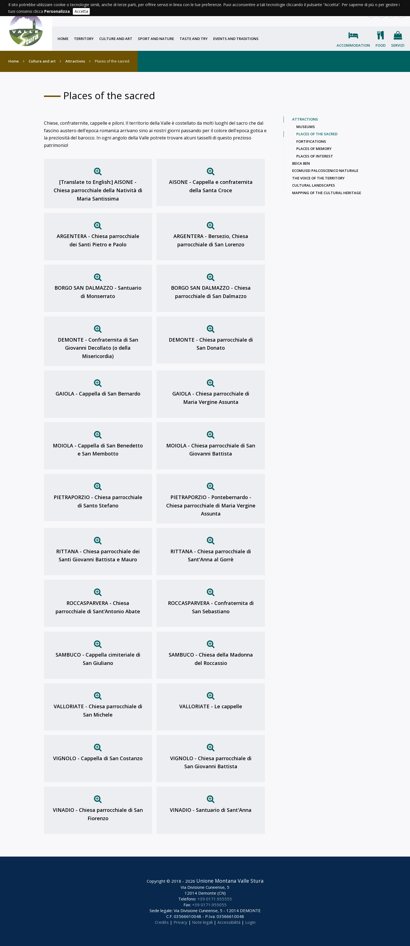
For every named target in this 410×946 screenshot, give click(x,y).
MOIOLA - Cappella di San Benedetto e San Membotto (98, 449)
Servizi (397, 45)
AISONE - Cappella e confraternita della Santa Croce (211, 186)
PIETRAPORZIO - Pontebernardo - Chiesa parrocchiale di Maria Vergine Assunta (210, 505)
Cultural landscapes (313, 185)
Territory (84, 38)
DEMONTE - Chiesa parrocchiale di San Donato (211, 343)
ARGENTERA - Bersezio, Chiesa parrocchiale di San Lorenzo (210, 240)
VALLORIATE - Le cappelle (210, 706)
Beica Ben (301, 163)
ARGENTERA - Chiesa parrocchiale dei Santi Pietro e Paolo (98, 240)
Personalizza (57, 11)
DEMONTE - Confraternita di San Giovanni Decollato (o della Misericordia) (98, 347)
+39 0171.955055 (209, 904)
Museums (305, 126)
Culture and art (115, 38)
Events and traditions (236, 38)
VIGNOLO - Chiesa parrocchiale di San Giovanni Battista (211, 762)
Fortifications (311, 141)
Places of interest (314, 156)
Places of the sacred (316, 133)
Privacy (180, 922)
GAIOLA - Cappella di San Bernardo (98, 393)
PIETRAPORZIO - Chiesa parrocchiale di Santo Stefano (98, 501)
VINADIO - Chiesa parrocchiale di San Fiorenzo (98, 814)
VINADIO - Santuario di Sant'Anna (211, 810)
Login (250, 922)
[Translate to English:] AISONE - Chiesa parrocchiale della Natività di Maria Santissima (98, 190)
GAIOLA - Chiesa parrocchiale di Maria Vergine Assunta (210, 397)
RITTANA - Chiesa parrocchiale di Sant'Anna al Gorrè (210, 555)
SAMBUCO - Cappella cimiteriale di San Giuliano (98, 658)
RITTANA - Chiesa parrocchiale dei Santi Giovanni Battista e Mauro (98, 555)
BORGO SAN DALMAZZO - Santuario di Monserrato (97, 291)
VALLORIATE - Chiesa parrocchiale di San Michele (98, 710)
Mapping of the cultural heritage (326, 192)
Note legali (202, 922)
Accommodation (353, 45)
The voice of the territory (318, 178)
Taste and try (194, 38)
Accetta (81, 11)
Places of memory (314, 148)
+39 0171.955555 (214, 899)
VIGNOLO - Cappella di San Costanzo (98, 758)
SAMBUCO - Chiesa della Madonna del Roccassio (211, 658)
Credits (162, 922)
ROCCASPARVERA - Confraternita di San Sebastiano (211, 607)
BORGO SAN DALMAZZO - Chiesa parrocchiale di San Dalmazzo (211, 291)
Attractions (75, 61)
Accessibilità (228, 922)
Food (381, 45)
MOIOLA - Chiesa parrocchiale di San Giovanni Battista (210, 449)
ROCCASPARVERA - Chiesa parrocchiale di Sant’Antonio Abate (98, 607)
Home (63, 38)
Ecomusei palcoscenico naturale (325, 170)
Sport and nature (156, 38)
